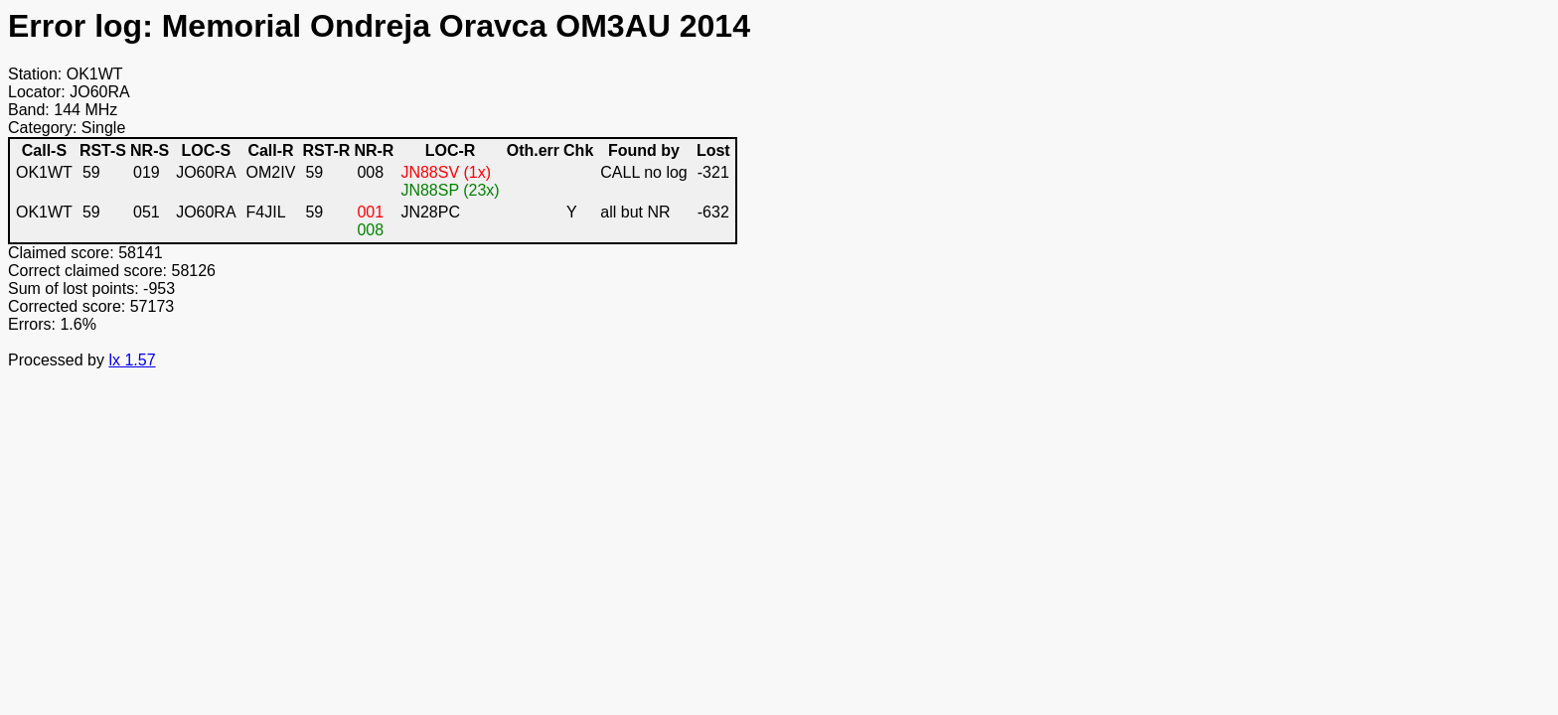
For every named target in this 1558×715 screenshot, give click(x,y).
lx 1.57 (131, 360)
